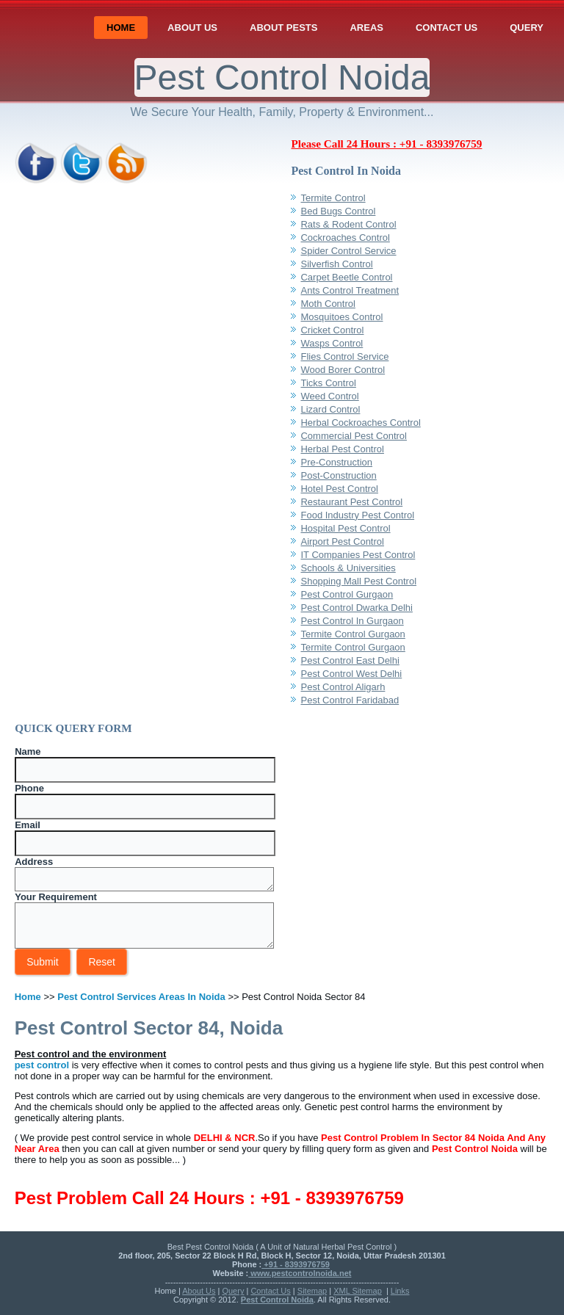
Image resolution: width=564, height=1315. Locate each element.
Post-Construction (338, 475)
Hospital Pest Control (345, 528)
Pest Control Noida (282, 77)
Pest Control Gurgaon (346, 594)
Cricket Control (332, 330)
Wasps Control (331, 343)
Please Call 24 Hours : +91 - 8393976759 (386, 143)
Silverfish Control (336, 263)
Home (120, 27)
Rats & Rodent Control (348, 224)
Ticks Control (327, 382)
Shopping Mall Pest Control (358, 581)
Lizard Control (330, 409)
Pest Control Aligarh (342, 686)
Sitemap (312, 1290)
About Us (192, 27)
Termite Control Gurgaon (352, 634)
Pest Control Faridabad (349, 700)
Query (526, 27)
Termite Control (332, 197)
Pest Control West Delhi (351, 673)
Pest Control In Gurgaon (351, 620)
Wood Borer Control (342, 369)
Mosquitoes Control (341, 316)
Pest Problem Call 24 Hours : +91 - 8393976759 (209, 1198)
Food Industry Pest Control (357, 515)
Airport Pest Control (341, 541)
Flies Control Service (344, 356)
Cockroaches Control (344, 237)
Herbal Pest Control (341, 448)
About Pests (283, 27)
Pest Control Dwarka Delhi (356, 607)
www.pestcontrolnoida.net (299, 1273)
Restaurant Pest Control (351, 501)
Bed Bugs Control (337, 211)
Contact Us (446, 27)
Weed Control (329, 396)
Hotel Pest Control (339, 488)
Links (400, 1290)
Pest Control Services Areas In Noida (141, 996)
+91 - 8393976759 (295, 1264)
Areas (366, 27)
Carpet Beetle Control (346, 277)
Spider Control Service (348, 250)
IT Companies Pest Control (357, 554)
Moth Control (327, 303)
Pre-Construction (336, 462)
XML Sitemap (357, 1290)
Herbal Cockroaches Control (360, 422)
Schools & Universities (347, 567)
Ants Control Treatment (349, 290)
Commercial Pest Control (353, 435)
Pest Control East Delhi (349, 660)
